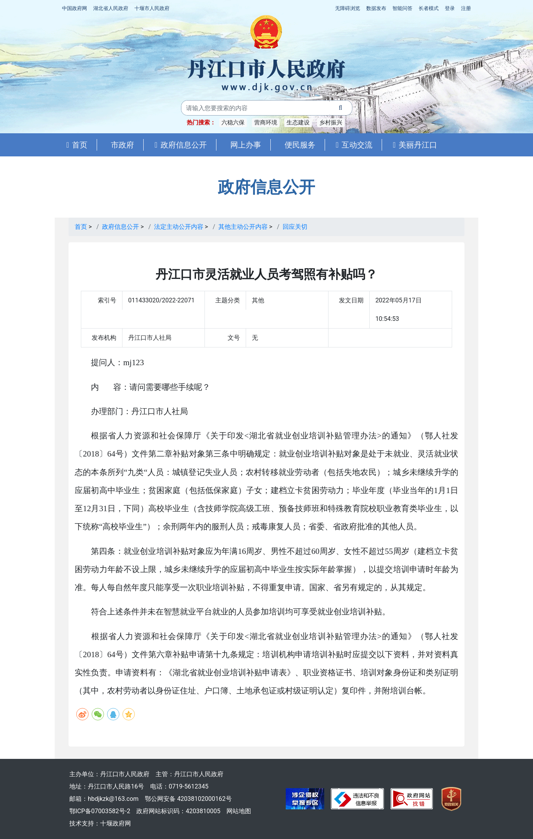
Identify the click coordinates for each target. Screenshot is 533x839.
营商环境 (265, 122)
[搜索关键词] (255, 108)
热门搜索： (201, 122)
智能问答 (402, 8)
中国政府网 (74, 8)
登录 (450, 8)
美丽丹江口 (415, 144)
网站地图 (238, 811)
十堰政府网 (115, 823)
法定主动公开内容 (178, 226)
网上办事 (245, 144)
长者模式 (429, 8)
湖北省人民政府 (110, 8)
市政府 (122, 144)
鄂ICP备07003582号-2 (99, 811)
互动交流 (354, 144)
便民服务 (300, 144)
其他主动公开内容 (243, 226)
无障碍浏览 (347, 8)
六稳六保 (233, 122)
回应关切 (295, 226)
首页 (76, 144)
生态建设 (298, 122)
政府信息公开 (180, 144)
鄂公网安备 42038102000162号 (188, 798)
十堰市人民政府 (151, 8)
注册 (466, 8)
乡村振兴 (330, 122)
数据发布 (376, 8)
